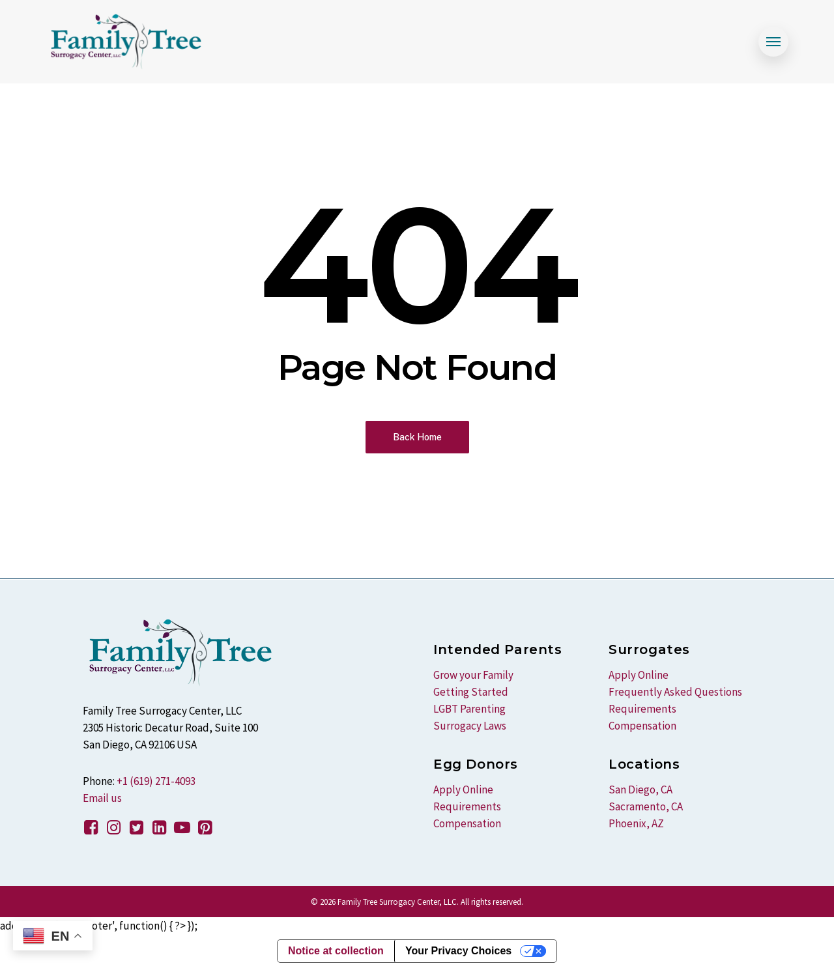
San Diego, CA (640, 789)
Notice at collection (336, 950)
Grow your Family (473, 675)
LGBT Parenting (469, 709)
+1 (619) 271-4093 (156, 781)
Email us (102, 798)
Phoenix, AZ (636, 823)
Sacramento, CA (646, 806)
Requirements (467, 806)
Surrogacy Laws (469, 726)
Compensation (467, 823)
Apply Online (463, 789)
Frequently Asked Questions (675, 692)
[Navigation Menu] (773, 42)
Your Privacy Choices (458, 950)
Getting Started (470, 692)
